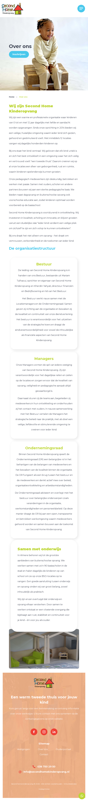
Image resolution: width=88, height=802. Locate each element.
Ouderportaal (63, 749)
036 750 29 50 (44, 766)
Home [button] (11, 97)
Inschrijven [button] (18, 54)
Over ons (43, 749)
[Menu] (81, 8)
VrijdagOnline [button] (44, 789)
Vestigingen (23, 749)
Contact (44, 754)
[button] (12, 8)
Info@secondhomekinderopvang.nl (44, 771)
